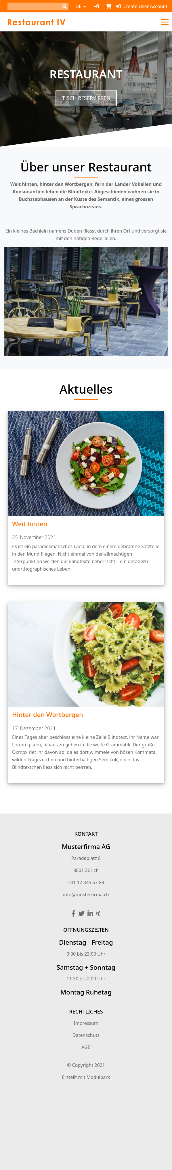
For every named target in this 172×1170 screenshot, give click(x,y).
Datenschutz (86, 1035)
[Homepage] (36, 21)
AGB (86, 1047)
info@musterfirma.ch (86, 894)
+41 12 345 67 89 (86, 882)
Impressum (86, 1023)
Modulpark (98, 1077)
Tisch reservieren (86, 98)
